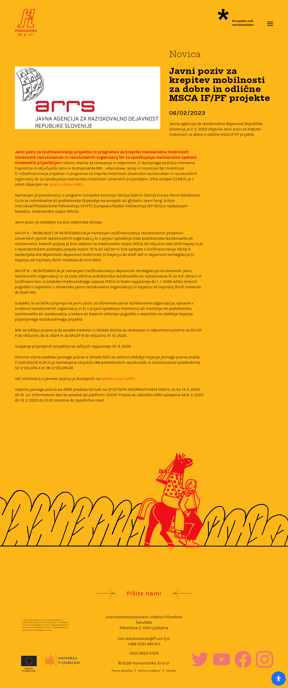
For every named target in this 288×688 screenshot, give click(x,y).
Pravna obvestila (122, 670)
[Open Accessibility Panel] (278, 678)
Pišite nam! (144, 593)
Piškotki (171, 670)
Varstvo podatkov (149, 670)
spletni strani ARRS (65, 184)
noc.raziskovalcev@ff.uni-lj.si (144, 638)
